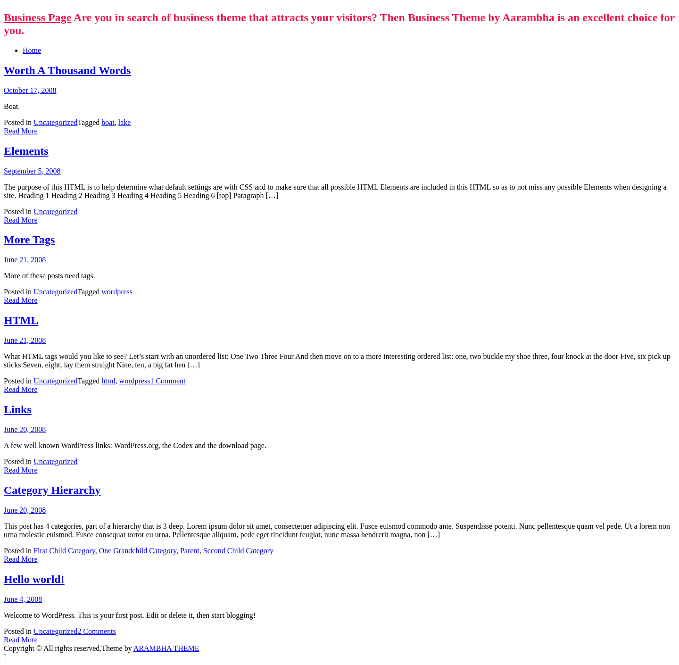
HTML (21, 320)
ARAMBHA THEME (166, 648)
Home (32, 50)
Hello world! (34, 579)
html (108, 381)
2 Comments (96, 631)
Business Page (37, 17)
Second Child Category (238, 551)
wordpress (116, 292)
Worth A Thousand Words (67, 70)
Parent (189, 551)
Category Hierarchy (52, 490)
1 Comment (167, 381)
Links (18, 409)
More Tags (29, 239)
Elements (26, 151)
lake (124, 122)
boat (108, 122)
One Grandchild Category (137, 551)
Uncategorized (55, 122)
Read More (21, 131)
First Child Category (64, 551)
